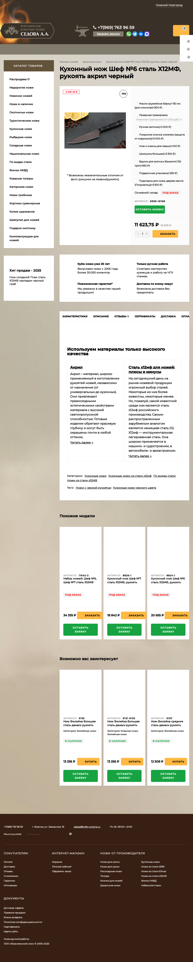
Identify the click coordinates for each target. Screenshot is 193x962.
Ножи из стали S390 (153, 866)
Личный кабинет (61, 866)
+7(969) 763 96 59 (116, 27)
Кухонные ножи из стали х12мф (130, 476)
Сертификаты (12, 926)
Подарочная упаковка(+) (156, 173)
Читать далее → (81, 442)
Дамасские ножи (110, 885)
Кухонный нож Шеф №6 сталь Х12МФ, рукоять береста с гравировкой (168, 582)
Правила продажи (14, 912)
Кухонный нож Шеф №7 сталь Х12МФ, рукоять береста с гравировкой (124, 582)
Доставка (9, 866)
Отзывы (8, 871)
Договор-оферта (14, 908)
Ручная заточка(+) (153, 126)
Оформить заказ (61, 871)
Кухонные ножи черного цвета (134, 487)
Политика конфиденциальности (23, 922)
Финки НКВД (149, 880)
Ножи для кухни (109, 866)
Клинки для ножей (111, 880)
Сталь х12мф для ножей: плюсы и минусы (152, 369)
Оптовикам (10, 885)
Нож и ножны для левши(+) (157, 146)
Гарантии (9, 880)
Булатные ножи (150, 861)
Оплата (8, 861)
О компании (11, 876)
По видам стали (164, 476)
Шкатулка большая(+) (155, 153)
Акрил (76, 367)
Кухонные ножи (92, 61)
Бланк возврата (13, 917)
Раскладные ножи (111, 871)
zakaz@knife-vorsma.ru (87, 826)
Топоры (104, 876)
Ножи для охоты (109, 861)
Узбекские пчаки (151, 885)
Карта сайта (11, 931)
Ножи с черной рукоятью (93, 487)
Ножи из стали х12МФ (82, 480)
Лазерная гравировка (151, 115)
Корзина (57, 861)
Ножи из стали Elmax (153, 871)
